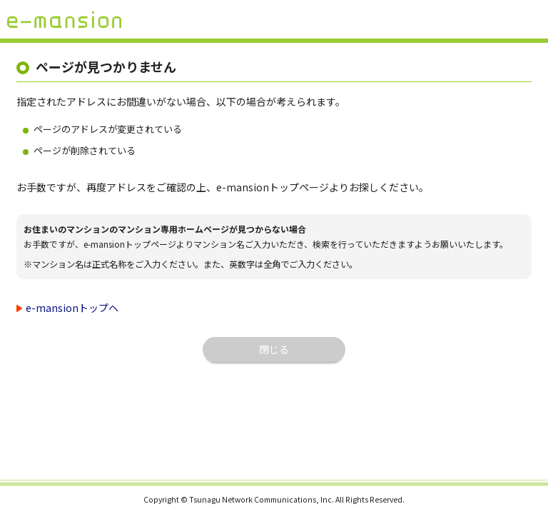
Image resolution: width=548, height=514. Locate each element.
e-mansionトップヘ (72, 308)
